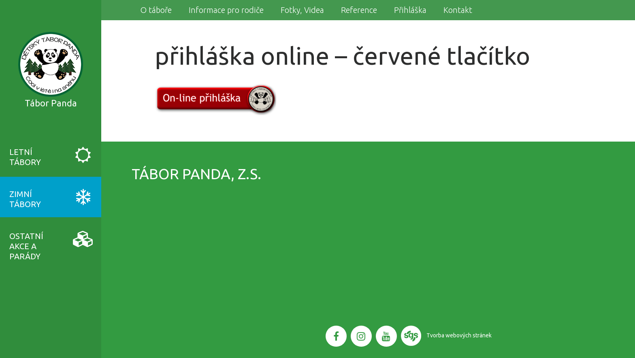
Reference (359, 10)
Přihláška (410, 10)
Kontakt (457, 10)
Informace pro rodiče (226, 10)
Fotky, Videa (302, 10)
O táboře (156, 10)
